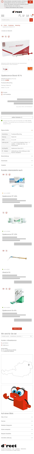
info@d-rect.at (5, 345)
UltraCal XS (6, 272)
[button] (23, 16)
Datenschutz (23, 448)
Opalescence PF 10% (9, 234)
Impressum (17, 448)
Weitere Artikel (17, 328)
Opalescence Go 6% (9, 310)
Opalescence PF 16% (9, 196)
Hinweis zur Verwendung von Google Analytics (10, 450)
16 (8, 121)
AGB (13, 448)
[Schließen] (30, 1)
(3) (17, 117)
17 (17, 64)
